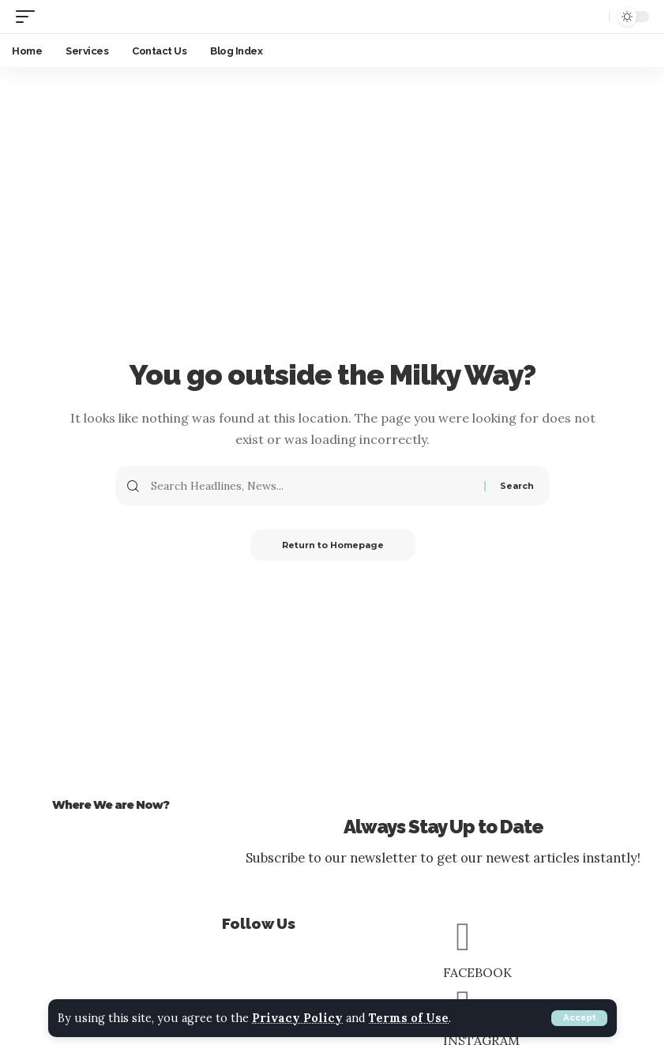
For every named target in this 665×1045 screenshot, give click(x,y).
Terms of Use (409, 1018)
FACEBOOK (477, 972)
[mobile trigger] (29, 16)
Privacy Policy (297, 1018)
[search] (593, 16)
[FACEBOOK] (463, 936)
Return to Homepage (333, 545)
